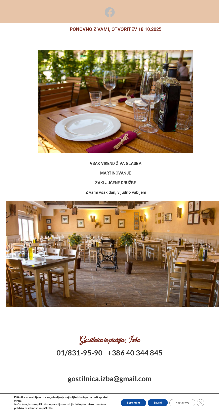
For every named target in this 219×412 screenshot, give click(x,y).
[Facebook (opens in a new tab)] (109, 12)
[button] (106, 304)
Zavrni (158, 403)
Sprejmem (133, 403)
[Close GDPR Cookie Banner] (200, 402)
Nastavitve (182, 403)
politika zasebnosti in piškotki (33, 408)
